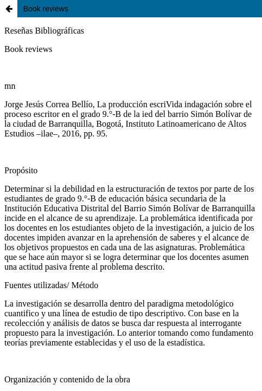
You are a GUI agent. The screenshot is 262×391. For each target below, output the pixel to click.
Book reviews (45, 8)
